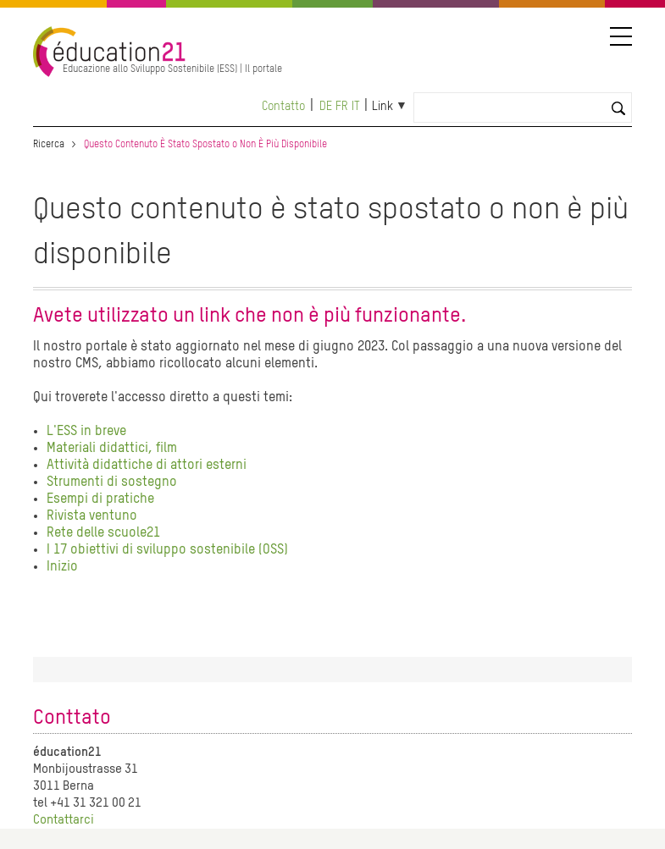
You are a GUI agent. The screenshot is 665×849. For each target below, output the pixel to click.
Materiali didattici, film (112, 448)
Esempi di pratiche (100, 499)
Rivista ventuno (92, 516)
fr (341, 107)
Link (382, 107)
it (356, 107)
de (325, 107)
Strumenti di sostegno (112, 482)
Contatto (283, 107)
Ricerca (48, 145)
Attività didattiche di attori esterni (147, 465)
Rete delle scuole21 (103, 533)
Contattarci (63, 819)
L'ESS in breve (86, 431)
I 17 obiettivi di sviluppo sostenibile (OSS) (167, 550)
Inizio (62, 567)
